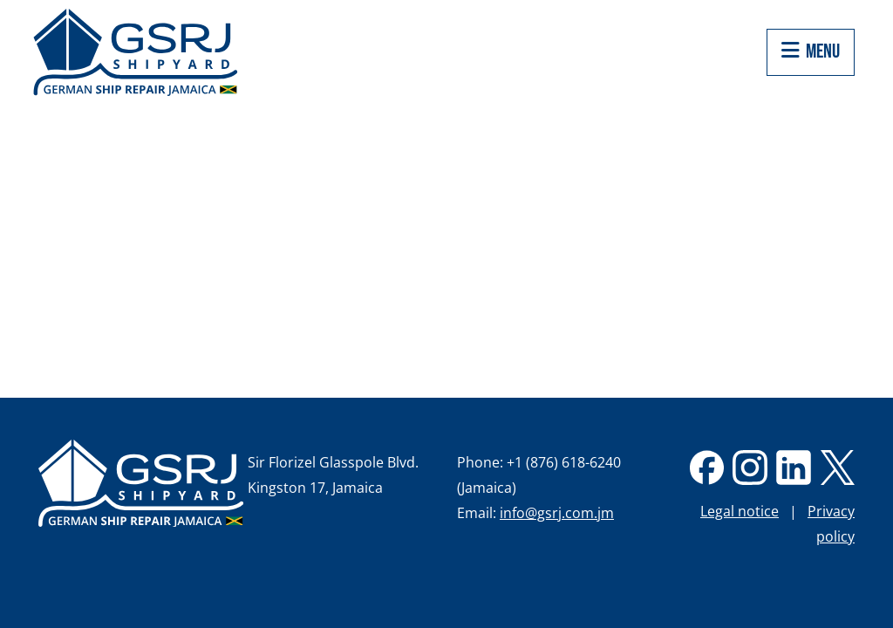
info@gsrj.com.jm (557, 512)
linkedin (793, 467)
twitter (837, 467)
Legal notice (739, 511)
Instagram (750, 467)
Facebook (706, 467)
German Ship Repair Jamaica (140, 483)
